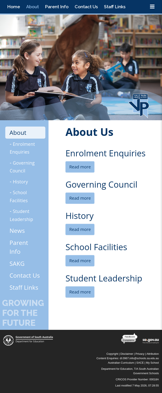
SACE (140, 362)
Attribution (152, 353)
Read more (80, 167)
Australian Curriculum (121, 362)
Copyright (112, 353)
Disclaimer (126, 353)
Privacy (139, 353)
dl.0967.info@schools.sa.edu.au (139, 358)
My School (152, 362)
